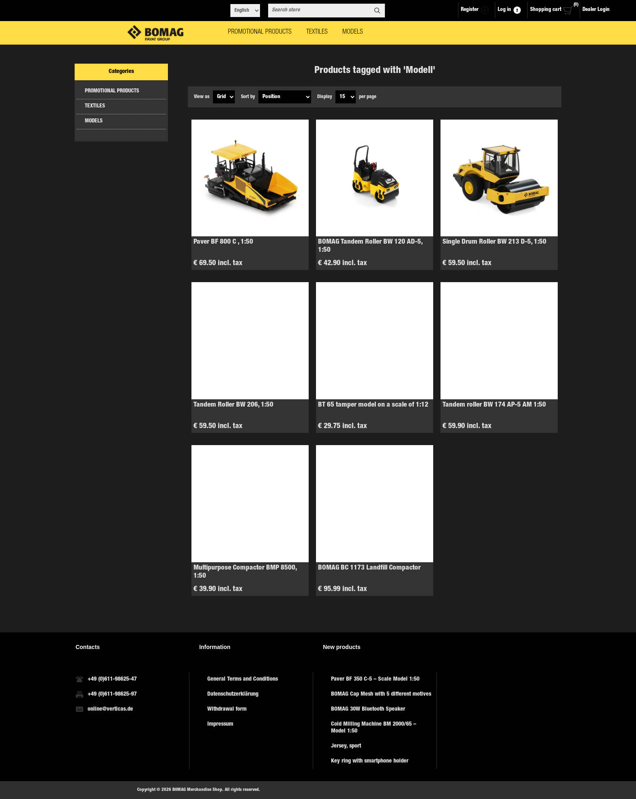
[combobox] (319, 10)
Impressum (220, 724)
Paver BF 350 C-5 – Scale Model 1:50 (375, 679)
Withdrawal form (227, 709)
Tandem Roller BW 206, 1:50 (233, 405)
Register (470, 10)
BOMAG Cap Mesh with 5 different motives (381, 694)
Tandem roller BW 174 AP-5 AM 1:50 (494, 405)
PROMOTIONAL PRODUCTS (112, 91)
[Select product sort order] (284, 96)
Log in (504, 10)
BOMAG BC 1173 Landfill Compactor (369, 568)
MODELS (94, 121)
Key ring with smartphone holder (369, 761)
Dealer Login (596, 10)
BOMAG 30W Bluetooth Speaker (368, 709)
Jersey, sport (346, 746)
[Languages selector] (245, 10)
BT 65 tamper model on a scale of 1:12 (373, 405)
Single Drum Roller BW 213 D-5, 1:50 (494, 242)
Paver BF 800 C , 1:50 (223, 242)
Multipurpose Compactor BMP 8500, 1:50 (245, 572)
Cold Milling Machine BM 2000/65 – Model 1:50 (373, 728)
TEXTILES (95, 106)
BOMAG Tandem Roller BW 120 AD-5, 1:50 (370, 246)
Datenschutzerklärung (232, 694)
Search (377, 10)
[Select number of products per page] (345, 96)
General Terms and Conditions (242, 679)
